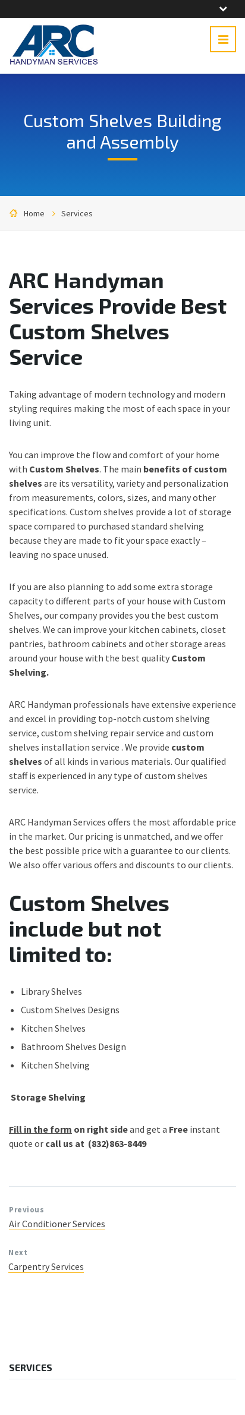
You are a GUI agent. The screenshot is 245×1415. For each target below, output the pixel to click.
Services (77, 213)
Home (34, 213)
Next (17, 1252)
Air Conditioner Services (57, 1224)
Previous (26, 1210)
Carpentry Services (46, 1266)
